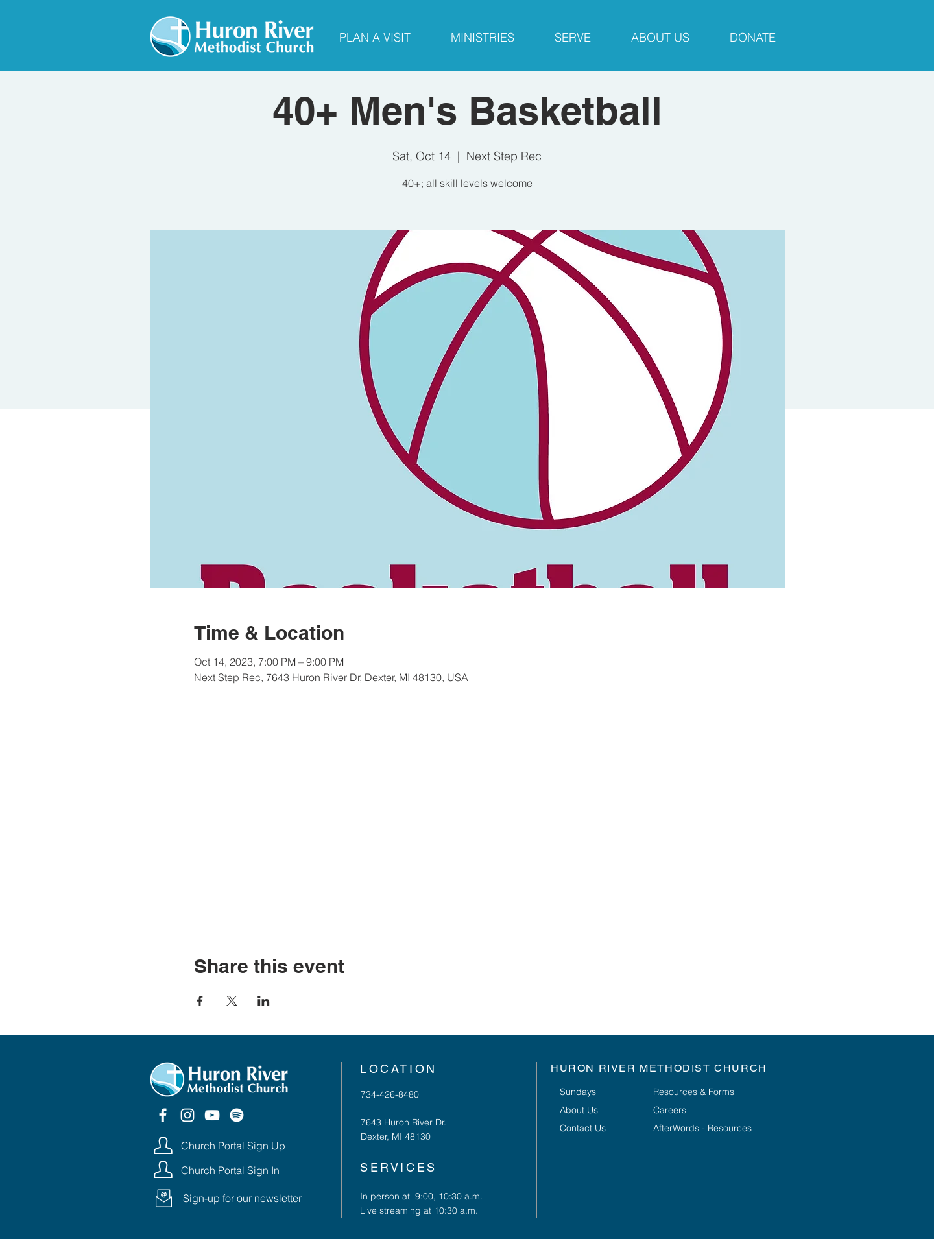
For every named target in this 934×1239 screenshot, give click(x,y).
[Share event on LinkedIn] (263, 1001)
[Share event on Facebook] (200, 1001)
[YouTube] (212, 1115)
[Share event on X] (232, 1001)
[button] (164, 1198)
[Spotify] (237, 1115)
